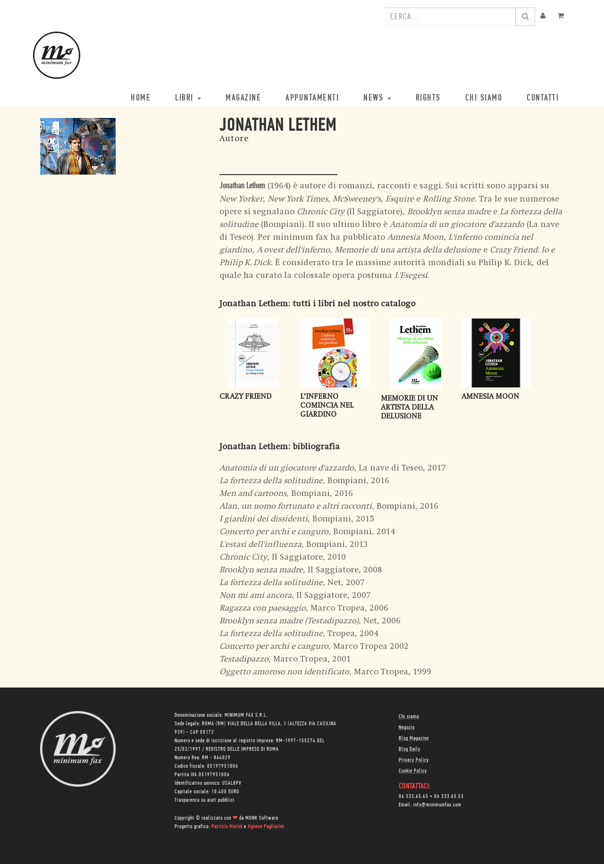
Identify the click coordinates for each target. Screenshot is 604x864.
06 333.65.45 (413, 796)
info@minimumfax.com (437, 805)
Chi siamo (409, 717)
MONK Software (261, 818)
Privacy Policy (414, 760)
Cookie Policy (413, 771)
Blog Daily (409, 749)
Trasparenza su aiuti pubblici (205, 800)
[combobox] (451, 16)
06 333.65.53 (449, 796)
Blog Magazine (414, 738)
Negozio (407, 727)
